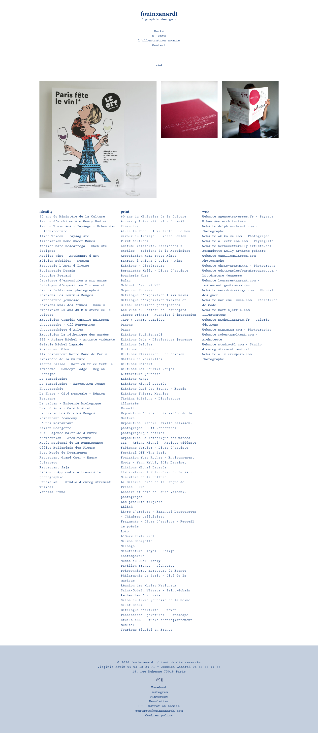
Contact (159, 45)
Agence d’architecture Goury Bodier (73, 221)
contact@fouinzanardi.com (159, 711)
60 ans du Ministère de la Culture (72, 216)
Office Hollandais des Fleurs (67, 448)
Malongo (128, 546)
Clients (159, 36)
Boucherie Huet (135, 275)
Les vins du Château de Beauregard (153, 310)
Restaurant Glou (54, 349)
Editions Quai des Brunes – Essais (72, 305)
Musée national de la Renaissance (71, 443)
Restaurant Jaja (54, 467)
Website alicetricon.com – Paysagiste (238, 241)
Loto (125, 531)
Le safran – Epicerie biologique (70, 403)
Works (159, 31)
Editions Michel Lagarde (143, 384)
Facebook (159, 687)
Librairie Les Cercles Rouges (67, 413)
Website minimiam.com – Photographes (237, 330)
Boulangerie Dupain (57, 271)
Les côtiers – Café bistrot (65, 408)
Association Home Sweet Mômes (67, 241)
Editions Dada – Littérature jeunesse (156, 339)
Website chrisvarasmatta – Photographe (239, 266)
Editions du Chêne (138, 349)
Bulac (126, 280)
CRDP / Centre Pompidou (142, 320)
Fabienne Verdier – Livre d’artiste (154, 448)
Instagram (159, 692)
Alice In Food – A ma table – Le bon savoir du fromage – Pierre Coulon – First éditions (155, 236)
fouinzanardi (159, 14)
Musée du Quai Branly (140, 561)
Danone (127, 325)
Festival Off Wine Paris (143, 453)
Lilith (127, 507)
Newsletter (159, 701)
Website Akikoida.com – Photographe (236, 236)
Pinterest (159, 697)
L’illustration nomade (159, 40)
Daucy (126, 330)
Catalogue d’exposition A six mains (73, 280)
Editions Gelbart (137, 364)
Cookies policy (159, 715)
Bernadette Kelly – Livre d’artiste (154, 271)
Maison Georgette (55, 428)
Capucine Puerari (55, 275)
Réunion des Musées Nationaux (148, 585)
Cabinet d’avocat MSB (140, 285)
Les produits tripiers (141, 502)
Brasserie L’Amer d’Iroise (64, 266)
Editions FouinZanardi (141, 334)
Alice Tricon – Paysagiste (64, 236)
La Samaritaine (53, 379)
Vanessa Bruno (52, 492)
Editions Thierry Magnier (144, 394)
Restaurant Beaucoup (58, 418)
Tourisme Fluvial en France (146, 630)
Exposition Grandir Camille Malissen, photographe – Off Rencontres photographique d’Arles (75, 325)
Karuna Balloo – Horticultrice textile (76, 364)
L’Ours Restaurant (56, 423)
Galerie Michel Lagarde (61, 344)
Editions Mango (135, 379)
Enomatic (129, 408)
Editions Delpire (137, 344)
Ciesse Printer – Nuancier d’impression (158, 315)
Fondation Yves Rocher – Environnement (157, 457)
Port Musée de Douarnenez (63, 453)
